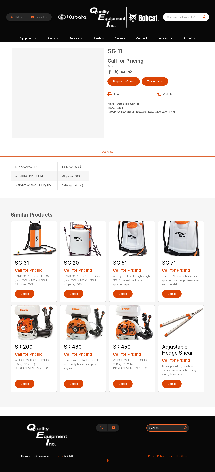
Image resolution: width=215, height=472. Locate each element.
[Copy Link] (130, 72)
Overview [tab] (107, 151)
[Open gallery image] (58, 93)
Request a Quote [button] (123, 81)
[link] (16, 17)
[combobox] (186, 17)
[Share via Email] (123, 72)
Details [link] (24, 293)
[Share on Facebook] (110, 72)
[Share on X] (116, 72)
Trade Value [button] (155, 81)
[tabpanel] (58, 93)
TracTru (58, 456)
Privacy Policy (156, 456)
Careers (120, 38)
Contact (141, 38)
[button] (39, 17)
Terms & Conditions (177, 456)
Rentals (99, 38)
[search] (205, 17)
